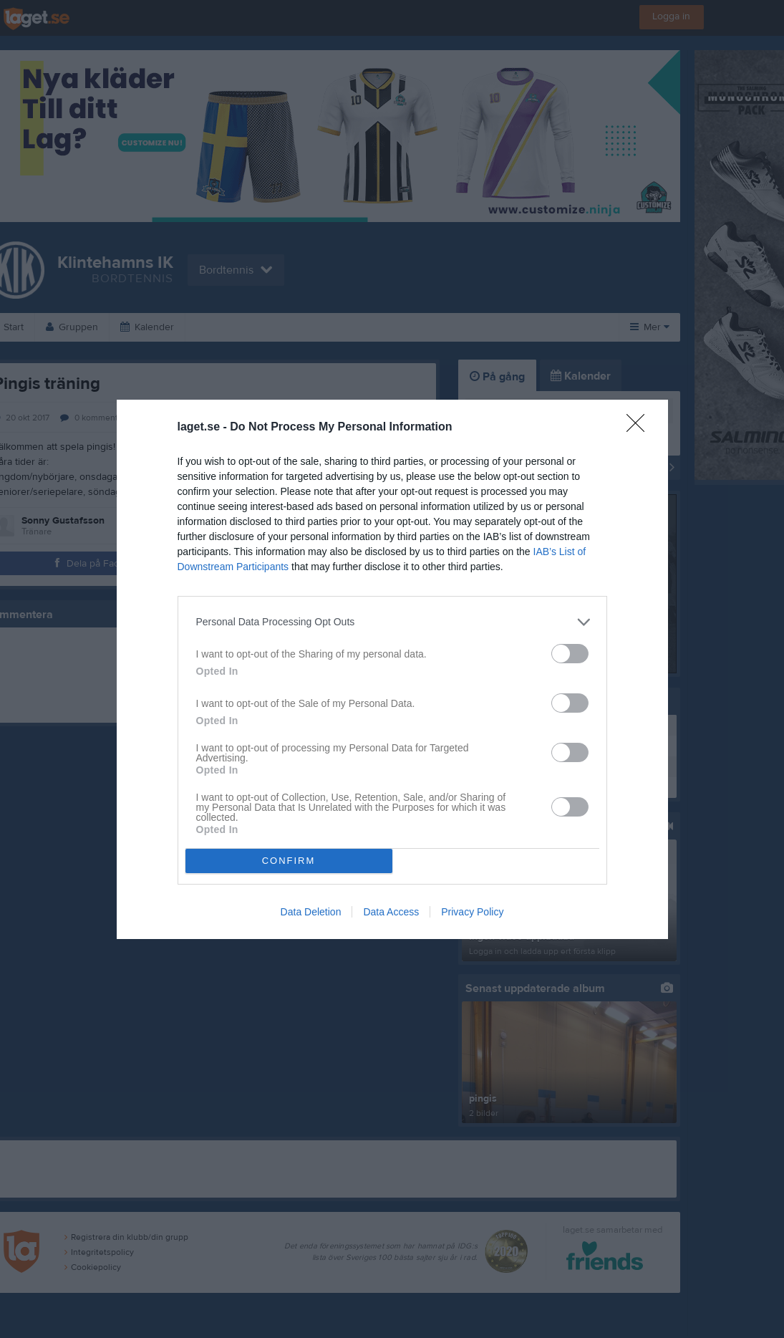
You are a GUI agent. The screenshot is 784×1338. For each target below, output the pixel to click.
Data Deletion (311, 912)
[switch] (570, 653)
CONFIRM (289, 860)
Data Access (391, 912)
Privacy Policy (472, 912)
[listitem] (392, 622)
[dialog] (392, 669)
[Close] (640, 427)
